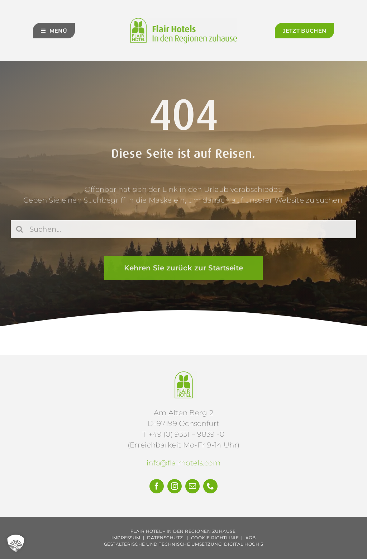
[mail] (192, 486)
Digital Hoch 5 (243, 544)
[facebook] (156, 486)
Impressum (125, 537)
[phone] (210, 486)
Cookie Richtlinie (215, 537)
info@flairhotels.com (183, 463)
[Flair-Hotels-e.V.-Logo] (183, 375)
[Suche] (20, 230)
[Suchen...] (183, 230)
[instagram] (174, 486)
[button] (16, 543)
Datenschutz (165, 537)
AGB (251, 537)
